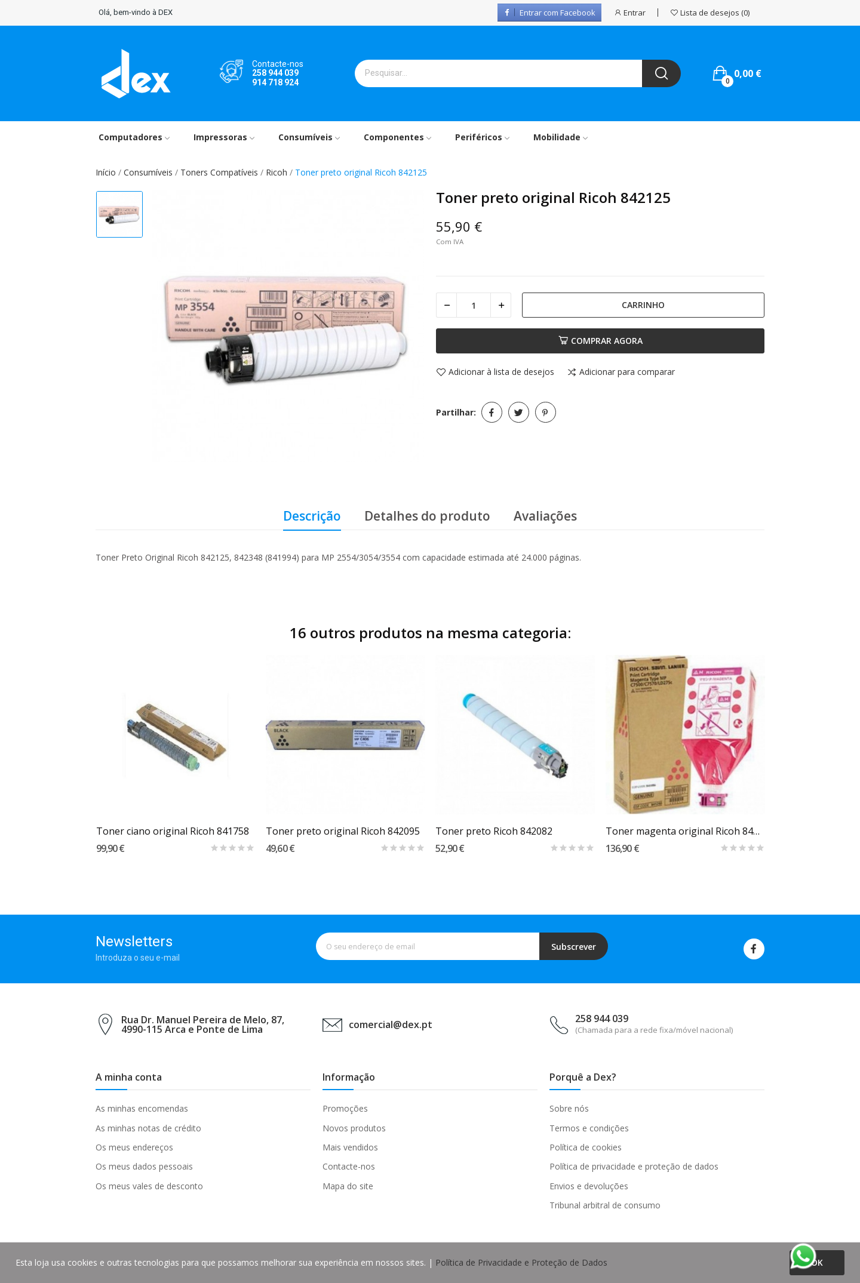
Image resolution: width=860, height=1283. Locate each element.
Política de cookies (585, 1147)
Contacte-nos (348, 1166)
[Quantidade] (473, 305)
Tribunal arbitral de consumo (605, 1205)
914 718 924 (275, 82)
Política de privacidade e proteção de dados (633, 1166)
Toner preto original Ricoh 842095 (343, 831)
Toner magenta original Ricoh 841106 (685, 831)
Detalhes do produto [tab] (427, 515)
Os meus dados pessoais (144, 1166)
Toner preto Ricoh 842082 (493, 831)
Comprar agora (600, 340)
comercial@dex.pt (390, 1024)
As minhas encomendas (142, 1108)
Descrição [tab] (312, 515)
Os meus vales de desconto (149, 1186)
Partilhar (491, 412)
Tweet (518, 412)
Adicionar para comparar (621, 372)
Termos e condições (589, 1128)
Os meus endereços (134, 1147)
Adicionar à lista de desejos (495, 372)
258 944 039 (275, 73)
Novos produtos (354, 1128)
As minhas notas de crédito (148, 1128)
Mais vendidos (350, 1147)
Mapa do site (347, 1186)
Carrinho (643, 304)
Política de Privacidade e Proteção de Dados (521, 1262)
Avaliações (545, 515)
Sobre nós (569, 1108)
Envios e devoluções (588, 1186)
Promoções (345, 1108)
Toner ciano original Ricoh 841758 (172, 831)
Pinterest (545, 412)
